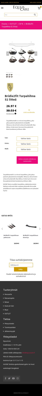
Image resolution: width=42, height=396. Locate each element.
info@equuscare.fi (28, 353)
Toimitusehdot (10, 327)
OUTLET (8, 314)
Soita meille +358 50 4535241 (10, 2)
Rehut (7, 302)
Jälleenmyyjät (10, 331)
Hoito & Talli (9, 306)
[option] (11, 233)
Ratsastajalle (9, 298)
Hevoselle (8, 294)
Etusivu (4, 24)
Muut (6, 310)
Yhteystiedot (9, 323)
